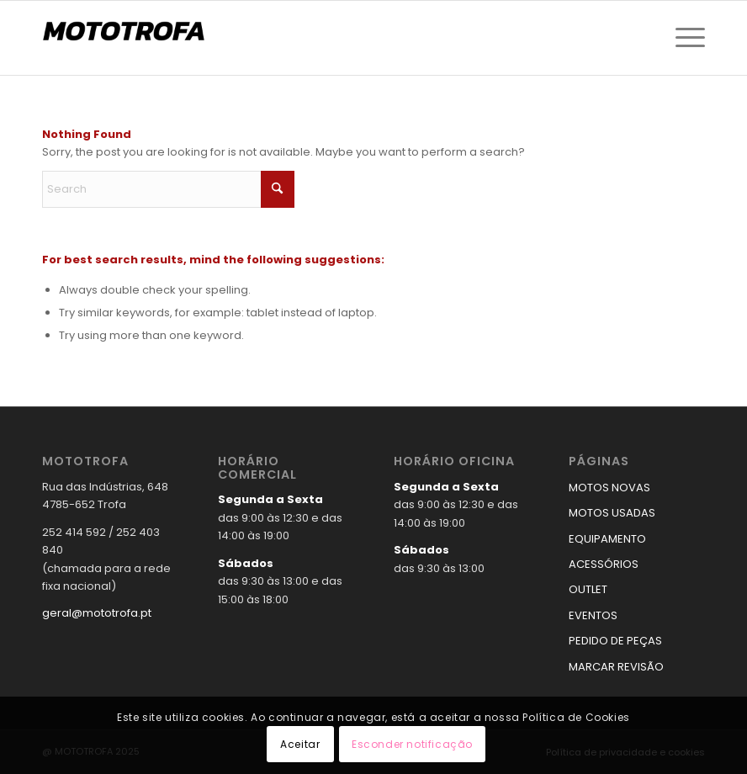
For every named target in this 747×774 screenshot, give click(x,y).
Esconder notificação (412, 744)
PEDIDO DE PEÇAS (615, 641)
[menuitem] (686, 38)
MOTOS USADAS (612, 513)
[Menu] (686, 38)
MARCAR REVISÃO (616, 667)
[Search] (168, 189)
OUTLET (588, 589)
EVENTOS (593, 615)
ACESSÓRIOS (603, 564)
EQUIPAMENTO (607, 539)
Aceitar (300, 744)
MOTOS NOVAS (609, 488)
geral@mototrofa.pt (96, 613)
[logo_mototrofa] (126, 38)
